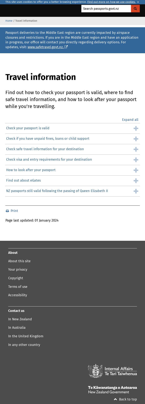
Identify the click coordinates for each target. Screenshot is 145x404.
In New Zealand (20, 319)
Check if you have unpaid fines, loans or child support (47, 138)
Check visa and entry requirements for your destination (49, 159)
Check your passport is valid (27, 128)
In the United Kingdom (25, 336)
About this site (19, 261)
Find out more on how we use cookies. (111, 2)
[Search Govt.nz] (135, 8)
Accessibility (17, 295)
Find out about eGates (23, 180)
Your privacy (17, 269)
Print (12, 211)
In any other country (24, 345)
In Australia (17, 327)
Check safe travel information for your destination (45, 149)
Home (9, 21)
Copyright (15, 278)
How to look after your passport (31, 170)
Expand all (130, 120)
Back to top (125, 399)
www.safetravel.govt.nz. (48, 47)
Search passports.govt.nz (101, 8)
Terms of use (17, 287)
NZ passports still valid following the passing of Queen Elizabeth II (57, 191)
